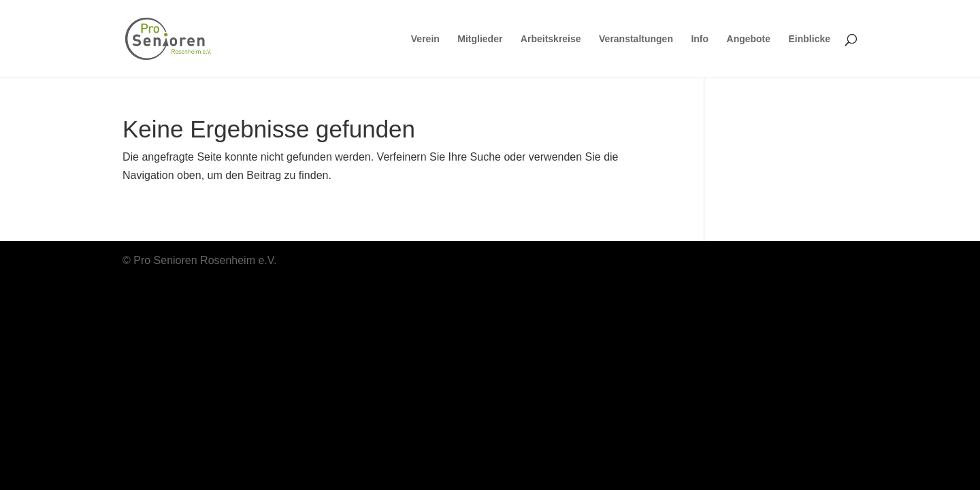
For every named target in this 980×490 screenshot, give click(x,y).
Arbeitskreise (551, 39)
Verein (425, 39)
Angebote (749, 39)
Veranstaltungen (636, 39)
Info (699, 39)
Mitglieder (479, 39)
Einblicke (809, 39)
